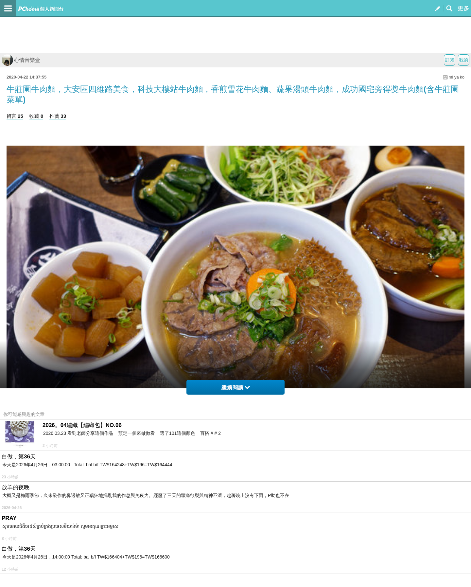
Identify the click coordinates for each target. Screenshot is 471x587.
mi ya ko (456, 77)
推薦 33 (57, 116)
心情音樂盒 (21, 60)
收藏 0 (36, 116)
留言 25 (15, 116)
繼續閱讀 (235, 387)
